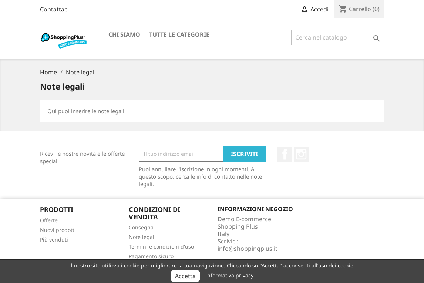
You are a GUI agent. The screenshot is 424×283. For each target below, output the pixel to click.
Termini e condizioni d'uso (161, 246)
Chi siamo (124, 34)
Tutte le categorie (179, 34)
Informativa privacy (229, 275)
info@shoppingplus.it (247, 249)
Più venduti (54, 239)
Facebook (284, 154)
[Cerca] (337, 37)
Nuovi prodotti (58, 229)
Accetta (185, 276)
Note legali (142, 236)
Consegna (141, 227)
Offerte (49, 220)
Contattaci (54, 9)
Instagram (301, 154)
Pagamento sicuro (151, 256)
